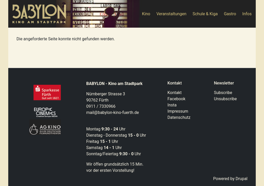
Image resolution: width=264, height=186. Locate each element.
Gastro (230, 13)
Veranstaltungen (171, 13)
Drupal (242, 178)
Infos (247, 13)
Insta (172, 105)
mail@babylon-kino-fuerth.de (112, 112)
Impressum (178, 111)
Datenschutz (179, 117)
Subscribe (223, 92)
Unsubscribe (225, 98)
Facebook (176, 98)
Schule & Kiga (205, 13)
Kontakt (175, 92)
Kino (146, 13)
